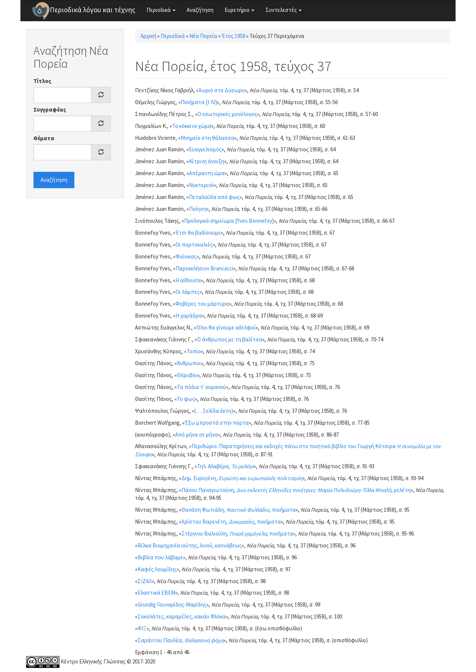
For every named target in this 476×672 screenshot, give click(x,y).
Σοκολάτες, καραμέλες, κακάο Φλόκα (182, 616)
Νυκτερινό (201, 185)
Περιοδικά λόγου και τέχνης (92, 9)
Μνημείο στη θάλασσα (207, 137)
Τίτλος (42, 80)
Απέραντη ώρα (207, 173)
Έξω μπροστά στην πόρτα (217, 422)
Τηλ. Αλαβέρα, (225, 466)
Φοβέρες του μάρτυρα (202, 303)
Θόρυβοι (187, 375)
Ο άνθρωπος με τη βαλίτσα (229, 339)
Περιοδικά (161, 9)
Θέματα (43, 138)
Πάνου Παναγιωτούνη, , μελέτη (296, 489)
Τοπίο (194, 351)
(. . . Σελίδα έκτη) (213, 410)
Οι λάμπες (188, 291)
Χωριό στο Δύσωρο (222, 90)
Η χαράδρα (189, 315)
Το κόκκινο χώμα (191, 125)
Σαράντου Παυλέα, (180, 640)
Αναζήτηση (200, 9)
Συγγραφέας (49, 109)
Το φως (186, 398)
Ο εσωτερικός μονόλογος (227, 114)
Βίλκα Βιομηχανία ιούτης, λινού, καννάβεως (190, 545)
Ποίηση (197, 208)
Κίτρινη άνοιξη (206, 161)
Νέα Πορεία (203, 35)
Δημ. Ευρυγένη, (241, 478)
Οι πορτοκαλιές (194, 244)
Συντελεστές (284, 9)
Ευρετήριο (239, 9)
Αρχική (148, 35)
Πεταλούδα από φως (214, 196)
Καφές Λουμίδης (157, 569)
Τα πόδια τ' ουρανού (201, 386)
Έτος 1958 (233, 35)
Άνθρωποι (189, 363)
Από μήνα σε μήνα (196, 434)
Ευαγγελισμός (205, 149)
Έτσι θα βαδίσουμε (198, 232)
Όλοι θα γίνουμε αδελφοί (225, 327)
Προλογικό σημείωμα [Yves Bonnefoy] (229, 220)
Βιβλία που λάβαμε (160, 557)
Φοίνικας (186, 256)
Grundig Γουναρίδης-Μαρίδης (172, 604)
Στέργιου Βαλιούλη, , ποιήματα (237, 533)
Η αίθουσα (188, 280)
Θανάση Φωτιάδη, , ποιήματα (238, 509)
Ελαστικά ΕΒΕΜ (156, 592)
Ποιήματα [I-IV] (199, 102)
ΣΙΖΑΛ (145, 581)
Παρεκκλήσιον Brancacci (204, 268)
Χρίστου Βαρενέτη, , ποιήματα (231, 521)
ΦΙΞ (142, 628)
